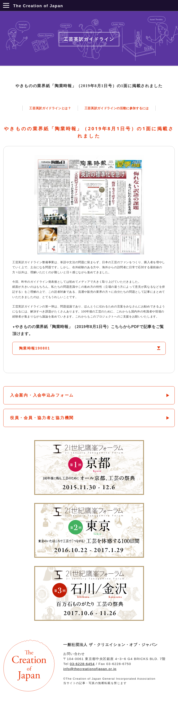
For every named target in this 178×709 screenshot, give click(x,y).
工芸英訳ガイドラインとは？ (50, 108)
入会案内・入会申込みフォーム (42, 395)
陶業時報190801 (34, 348)
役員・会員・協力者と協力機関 (42, 418)
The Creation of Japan (38, 6)
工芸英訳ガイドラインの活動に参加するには (117, 108)
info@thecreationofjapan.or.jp (90, 669)
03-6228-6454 (82, 664)
